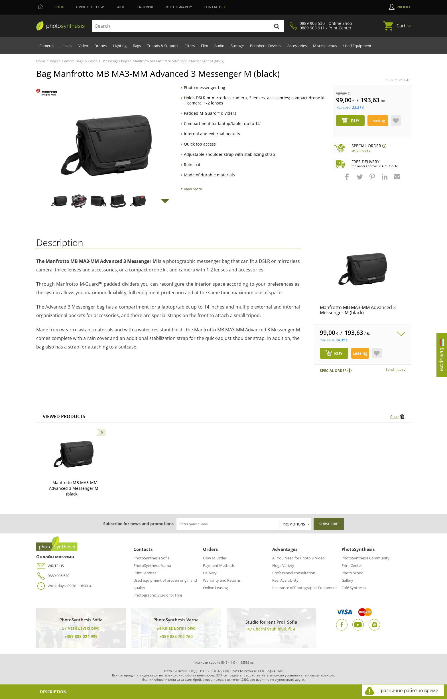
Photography (178, 6)
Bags (137, 45)
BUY (338, 353)
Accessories (297, 45)
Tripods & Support (162, 45)
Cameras (46, 45)
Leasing (377, 120)
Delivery (210, 572)
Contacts (213, 6)
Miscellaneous (325, 45)
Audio (219, 45)
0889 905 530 (52, 576)
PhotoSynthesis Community (365, 558)
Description (53, 691)
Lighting (120, 45)
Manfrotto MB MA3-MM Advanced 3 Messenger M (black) (358, 310)
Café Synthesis (354, 587)
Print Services (144, 572)
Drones (100, 45)
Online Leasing (215, 587)
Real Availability (285, 580)
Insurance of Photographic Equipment (304, 587)
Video (83, 45)
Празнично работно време (407, 690)
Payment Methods (219, 565)
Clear (394, 416)
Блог (120, 6)
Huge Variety (283, 565)
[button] (347, 179)
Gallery (347, 580)
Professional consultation (293, 572)
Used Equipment (357, 45)
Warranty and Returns (222, 580)
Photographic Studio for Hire (157, 595)
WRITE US (50, 566)
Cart (401, 26)
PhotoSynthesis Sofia (151, 558)
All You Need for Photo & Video (298, 558)
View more (193, 189)
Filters (189, 45)
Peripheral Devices (265, 45)
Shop (59, 6)
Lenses (66, 45)
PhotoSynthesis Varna (152, 565)
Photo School (353, 572)
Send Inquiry (360, 150)
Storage (237, 45)
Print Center (352, 565)
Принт (90, 6)
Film (204, 45)
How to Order (214, 558)
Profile (404, 6)
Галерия (145, 6)
